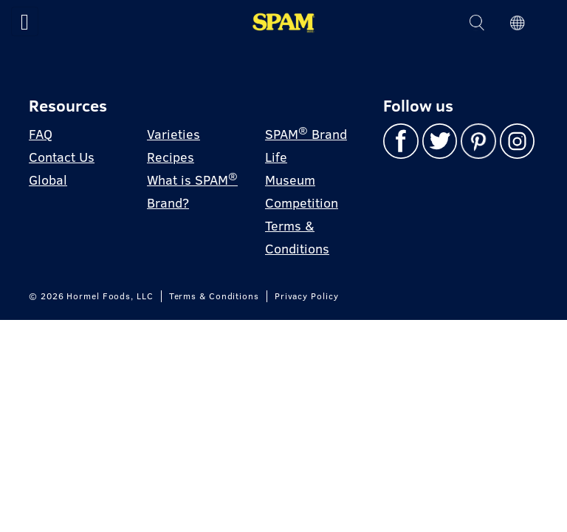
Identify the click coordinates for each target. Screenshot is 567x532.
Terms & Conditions (214, 296)
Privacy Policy (307, 296)
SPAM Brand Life (306, 144)
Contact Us (61, 157)
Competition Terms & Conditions (301, 226)
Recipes (170, 157)
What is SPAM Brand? (192, 190)
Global (48, 180)
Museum (290, 180)
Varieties (173, 134)
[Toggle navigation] (24, 21)
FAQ (40, 134)
